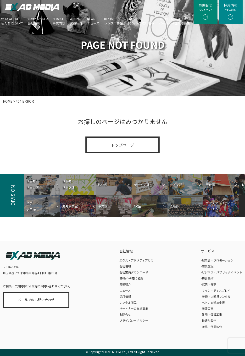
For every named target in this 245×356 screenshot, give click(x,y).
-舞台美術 (207, 278)
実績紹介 (76, 19)
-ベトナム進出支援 (213, 302)
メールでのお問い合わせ (36, 299)
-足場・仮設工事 (211, 314)
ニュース (93, 19)
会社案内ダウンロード (133, 272)
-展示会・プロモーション (217, 260)
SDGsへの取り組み (141, 19)
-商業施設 (207, 266)
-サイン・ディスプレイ (215, 290)
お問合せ (125, 314)
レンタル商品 (113, 19)
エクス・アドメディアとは (136, 260)
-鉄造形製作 (208, 320)
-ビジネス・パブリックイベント (221, 272)
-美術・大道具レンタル (216, 296)
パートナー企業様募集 (174, 19)
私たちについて (12, 19)
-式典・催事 (208, 284)
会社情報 (38, 19)
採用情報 (125, 296)
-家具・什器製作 (211, 327)
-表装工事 (207, 308)
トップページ (122, 145)
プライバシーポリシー (133, 320)
